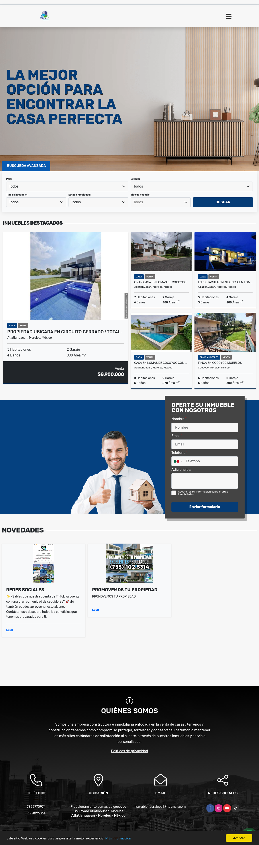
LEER (9, 629)
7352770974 (36, 807)
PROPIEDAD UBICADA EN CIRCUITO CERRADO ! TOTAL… (65, 331)
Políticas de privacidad (129, 751)
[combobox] (67, 186)
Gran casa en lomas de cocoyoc (160, 282)
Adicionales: (181, 469)
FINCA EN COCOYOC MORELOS (220, 362)
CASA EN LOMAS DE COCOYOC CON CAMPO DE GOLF (161, 362)
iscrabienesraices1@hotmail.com (160, 807)
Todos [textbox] (14, 186)
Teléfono (179, 452)
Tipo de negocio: (140, 194)
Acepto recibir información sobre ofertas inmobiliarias (203, 493)
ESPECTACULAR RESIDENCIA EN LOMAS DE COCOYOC (225, 282)
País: (9, 179)
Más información (118, 838)
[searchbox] (160, 202)
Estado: (135, 179)
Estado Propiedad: (80, 194)
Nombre (178, 418)
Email (176, 435)
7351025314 (36, 813)
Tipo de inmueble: (16, 194)
